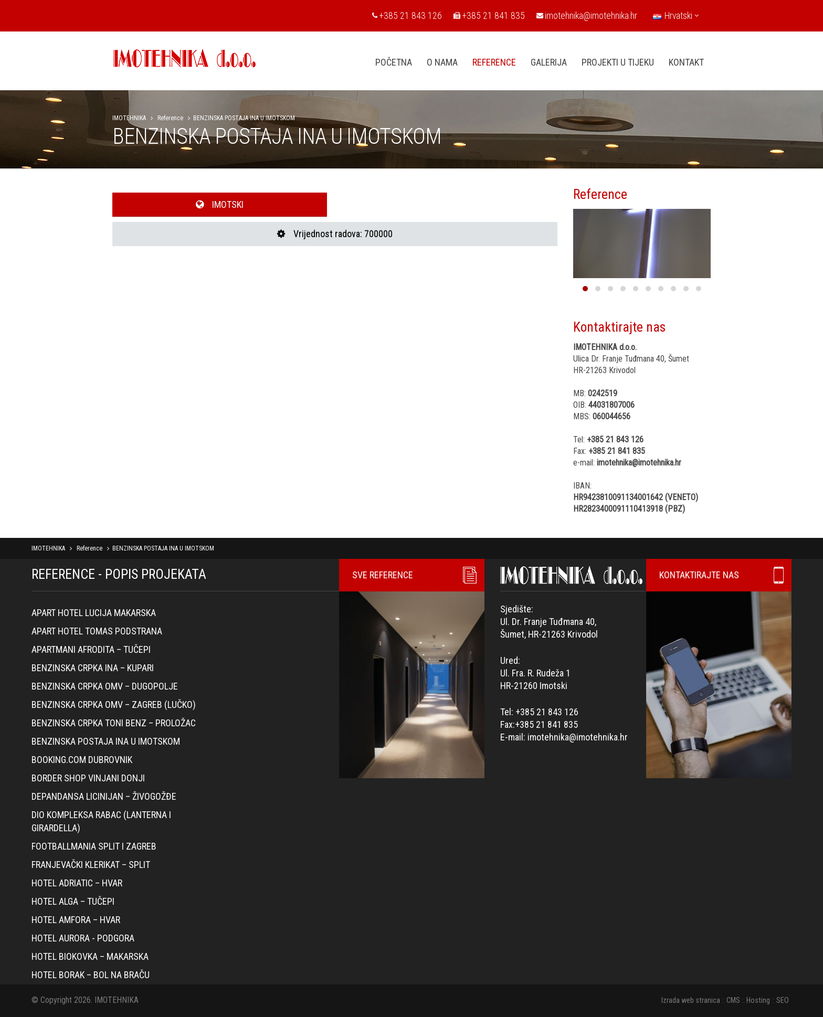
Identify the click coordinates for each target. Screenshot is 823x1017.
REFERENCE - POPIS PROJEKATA (118, 574)
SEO (782, 1000)
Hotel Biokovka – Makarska (90, 956)
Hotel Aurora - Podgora (82, 938)
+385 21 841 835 (489, 15)
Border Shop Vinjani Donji (88, 777)
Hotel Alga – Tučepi (72, 901)
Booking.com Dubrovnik (81, 759)
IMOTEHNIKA (129, 118)
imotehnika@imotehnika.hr (586, 15)
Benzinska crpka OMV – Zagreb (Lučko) (113, 704)
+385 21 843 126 (407, 15)
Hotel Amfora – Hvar (75, 919)
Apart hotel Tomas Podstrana (96, 631)
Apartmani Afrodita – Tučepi (91, 649)
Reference (170, 118)
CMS (733, 1000)
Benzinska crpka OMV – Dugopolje (104, 686)
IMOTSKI (220, 204)
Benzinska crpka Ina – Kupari (92, 667)
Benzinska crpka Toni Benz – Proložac (113, 722)
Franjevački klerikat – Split (90, 864)
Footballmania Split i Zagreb (93, 846)
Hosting (758, 1000)
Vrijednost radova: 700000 (335, 233)
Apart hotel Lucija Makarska (93, 612)
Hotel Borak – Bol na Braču (90, 974)
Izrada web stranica (690, 1000)
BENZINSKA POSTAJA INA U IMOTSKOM (105, 741)
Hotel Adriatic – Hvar (76, 882)
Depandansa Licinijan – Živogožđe (103, 796)
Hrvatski (676, 15)
